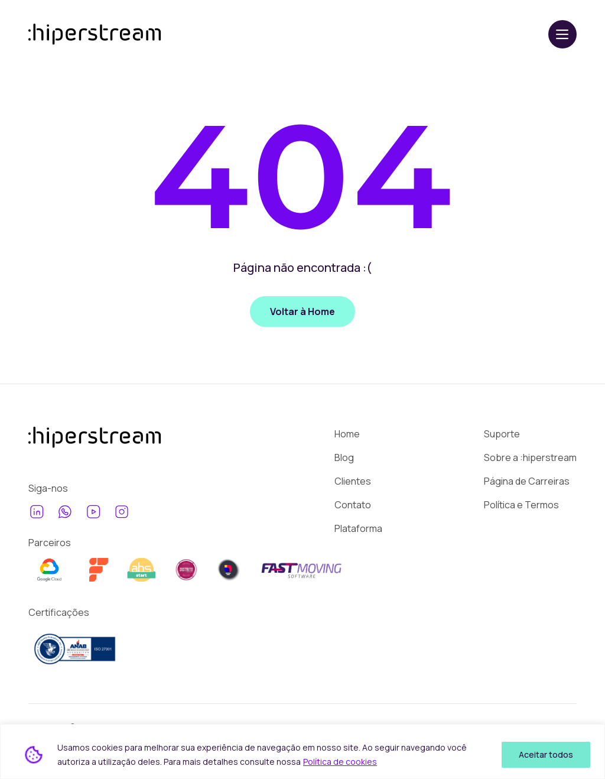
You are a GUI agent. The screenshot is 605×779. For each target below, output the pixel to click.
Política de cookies (340, 761)
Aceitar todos (546, 754)
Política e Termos (521, 504)
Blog (344, 457)
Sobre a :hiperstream (530, 457)
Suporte (502, 433)
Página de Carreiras (527, 481)
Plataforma (358, 528)
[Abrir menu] (562, 34)
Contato (352, 504)
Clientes (352, 481)
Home (347, 433)
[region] (302, 751)
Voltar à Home (302, 311)
